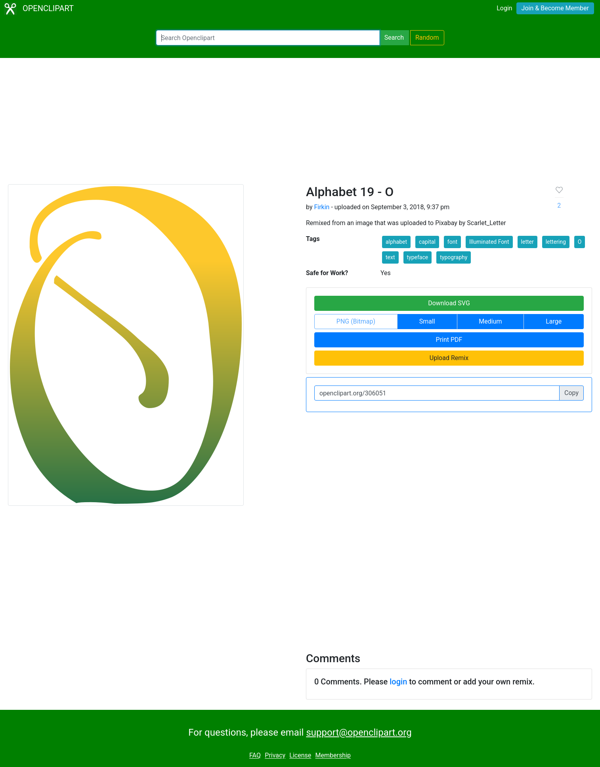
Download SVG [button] (449, 303)
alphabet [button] (396, 242)
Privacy (275, 755)
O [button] (580, 242)
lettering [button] (556, 242)
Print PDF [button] (449, 339)
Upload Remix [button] (449, 358)
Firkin (321, 207)
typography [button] (453, 257)
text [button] (390, 257)
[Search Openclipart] (268, 37)
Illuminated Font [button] (489, 242)
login (398, 681)
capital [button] (427, 242)
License (300, 755)
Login (504, 8)
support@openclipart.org (358, 732)
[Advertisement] (300, 124)
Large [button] (554, 321)
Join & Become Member (555, 8)
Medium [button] (490, 321)
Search (394, 37)
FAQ (255, 755)
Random (427, 37)
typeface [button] (417, 257)
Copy (571, 393)
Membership (333, 755)
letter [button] (527, 242)
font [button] (452, 242)
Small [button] (427, 321)
